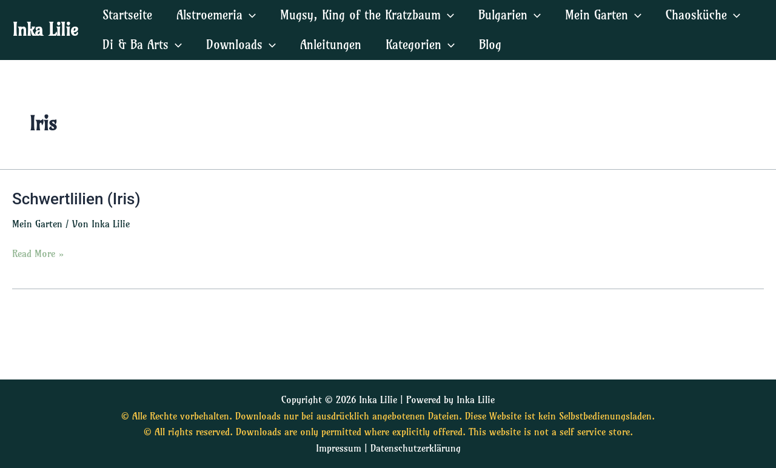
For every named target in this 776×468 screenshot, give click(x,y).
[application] (249, 15)
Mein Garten (37, 224)
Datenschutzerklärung (415, 448)
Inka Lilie (45, 29)
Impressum (338, 448)
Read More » (38, 252)
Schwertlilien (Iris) (76, 199)
